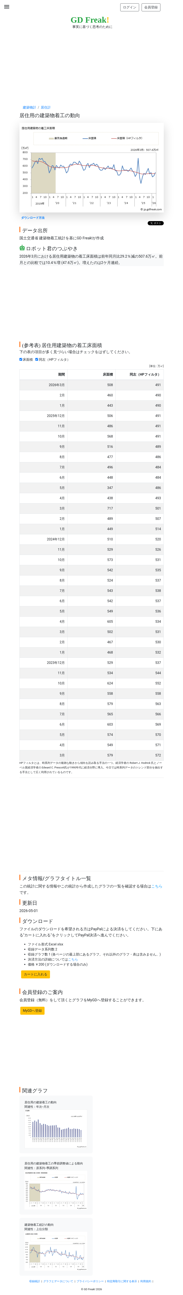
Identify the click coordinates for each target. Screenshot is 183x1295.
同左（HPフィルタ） (53, 360)
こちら (157, 886)
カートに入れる (35, 974)
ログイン (129, 7)
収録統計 (34, 1281)
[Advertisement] (92, 63)
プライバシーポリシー (90, 1281)
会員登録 (151, 7)
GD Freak (90, 20)
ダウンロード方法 (33, 218)
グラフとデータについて (58, 1281)
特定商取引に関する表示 (122, 1281)
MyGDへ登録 (32, 1011)
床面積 (27, 360)
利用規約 (145, 1281)
